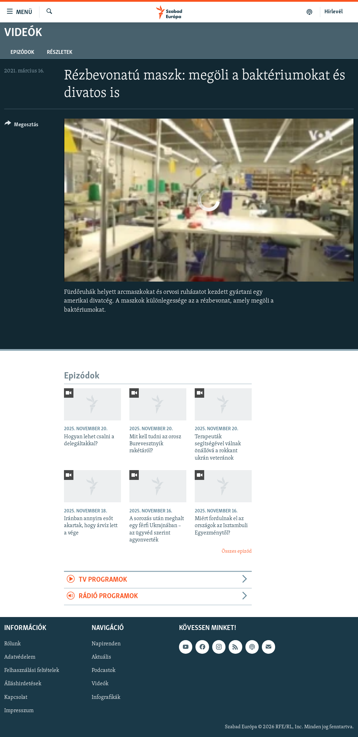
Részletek (59, 52)
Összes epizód (237, 551)
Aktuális (101, 657)
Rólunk (12, 644)
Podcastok (103, 670)
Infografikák (106, 697)
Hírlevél (333, 12)
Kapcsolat (15, 697)
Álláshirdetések (22, 684)
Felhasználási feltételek (31, 670)
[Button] (21, 126)
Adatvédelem (19, 657)
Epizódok (22, 52)
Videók (100, 684)
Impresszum (19, 710)
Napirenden (106, 644)
